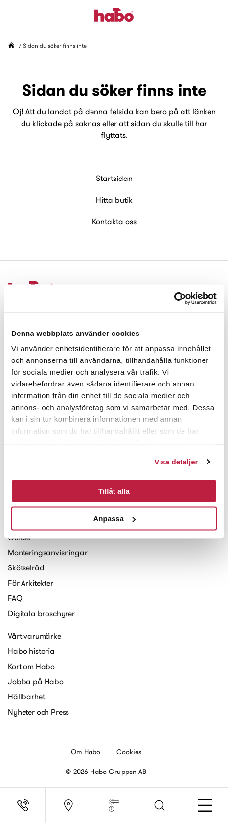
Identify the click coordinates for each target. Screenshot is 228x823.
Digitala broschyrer (41, 613)
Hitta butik (114, 200)
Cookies (129, 751)
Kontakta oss (114, 221)
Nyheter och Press (38, 712)
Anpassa (114, 518)
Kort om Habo (31, 666)
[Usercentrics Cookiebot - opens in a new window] (174, 298)
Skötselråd (26, 567)
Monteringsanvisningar (48, 552)
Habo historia (31, 651)
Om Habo (86, 751)
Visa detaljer (176, 462)
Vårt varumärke (34, 636)
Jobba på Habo (36, 681)
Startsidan (114, 178)
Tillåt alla (114, 491)
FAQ (15, 598)
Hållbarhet (26, 696)
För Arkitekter (30, 583)
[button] (159, 805)
